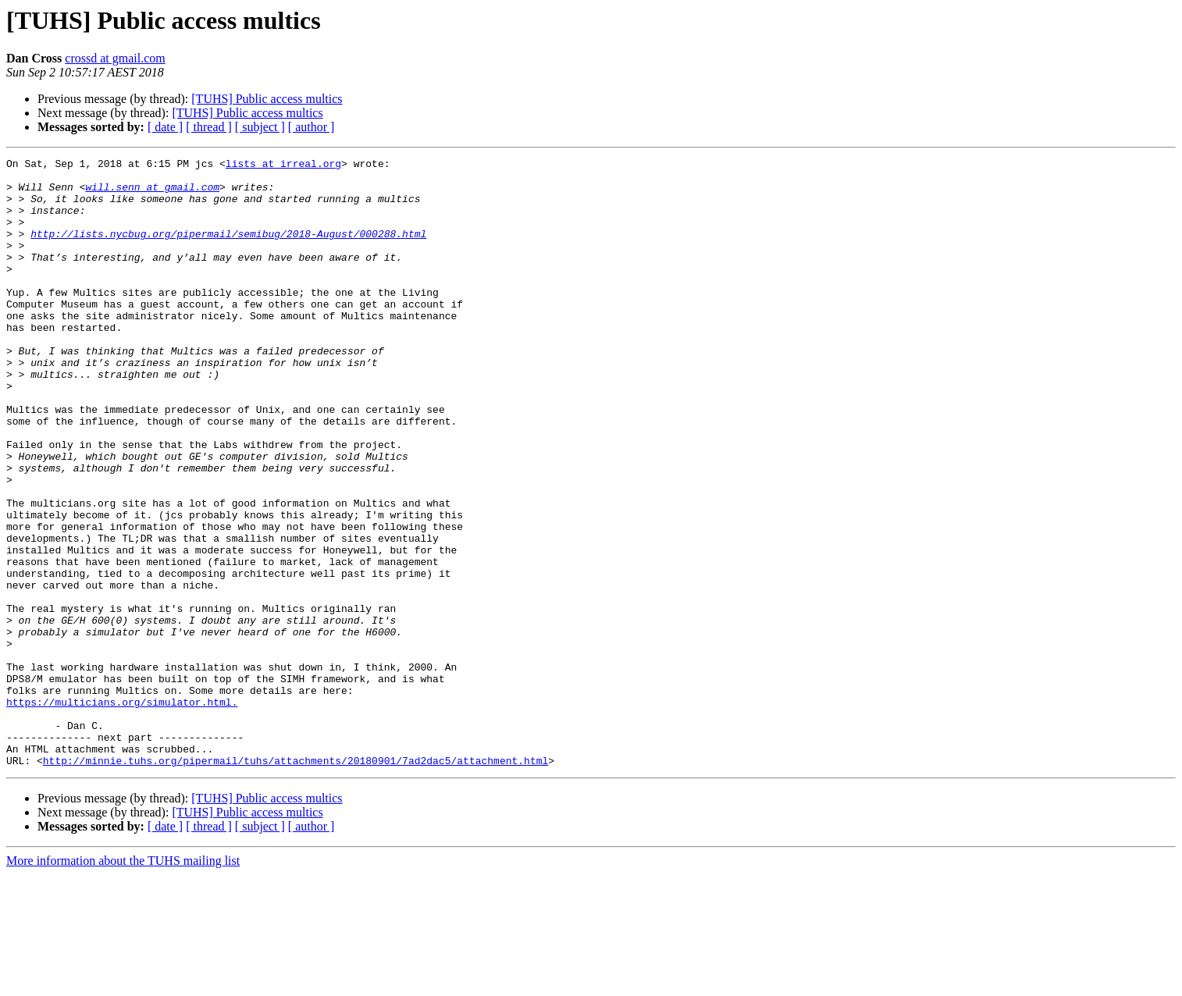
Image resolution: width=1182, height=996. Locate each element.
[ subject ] (260, 126)
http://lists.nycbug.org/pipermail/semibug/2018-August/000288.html (228, 250)
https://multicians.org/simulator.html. (121, 812)
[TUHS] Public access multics (266, 98)
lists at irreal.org (283, 165)
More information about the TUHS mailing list (123, 982)
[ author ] (311, 126)
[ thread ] (209, 126)
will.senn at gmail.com (152, 194)
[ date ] (165, 126)
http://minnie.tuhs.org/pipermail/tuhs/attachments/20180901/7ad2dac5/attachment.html (295, 882)
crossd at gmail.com (115, 58)
